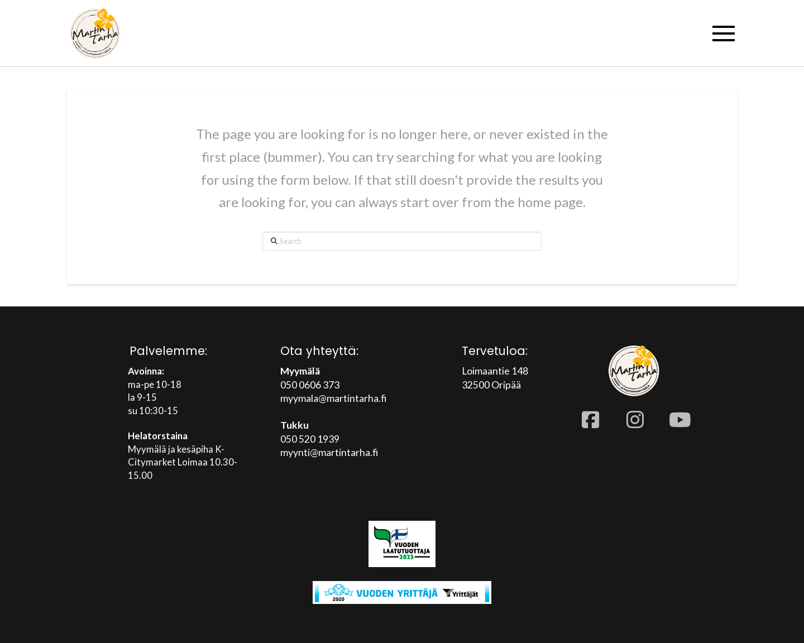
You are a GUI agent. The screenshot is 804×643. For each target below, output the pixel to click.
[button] (723, 33)
